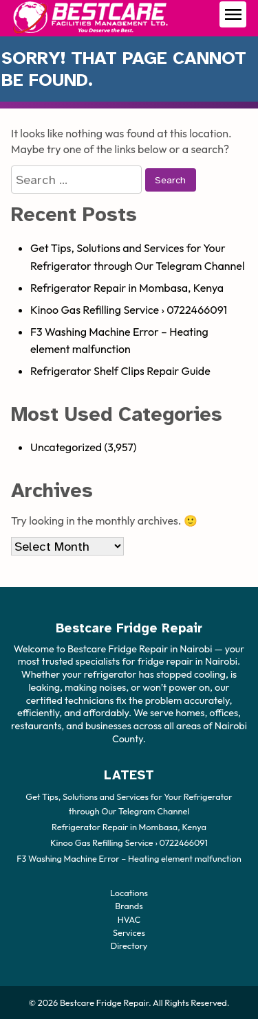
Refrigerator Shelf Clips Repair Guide (120, 371)
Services (129, 931)
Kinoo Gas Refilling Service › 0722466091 (128, 310)
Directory (129, 944)
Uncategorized (66, 447)
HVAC (129, 918)
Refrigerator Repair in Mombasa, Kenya (127, 288)
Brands (128, 905)
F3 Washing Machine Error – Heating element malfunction (129, 857)
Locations (129, 892)
